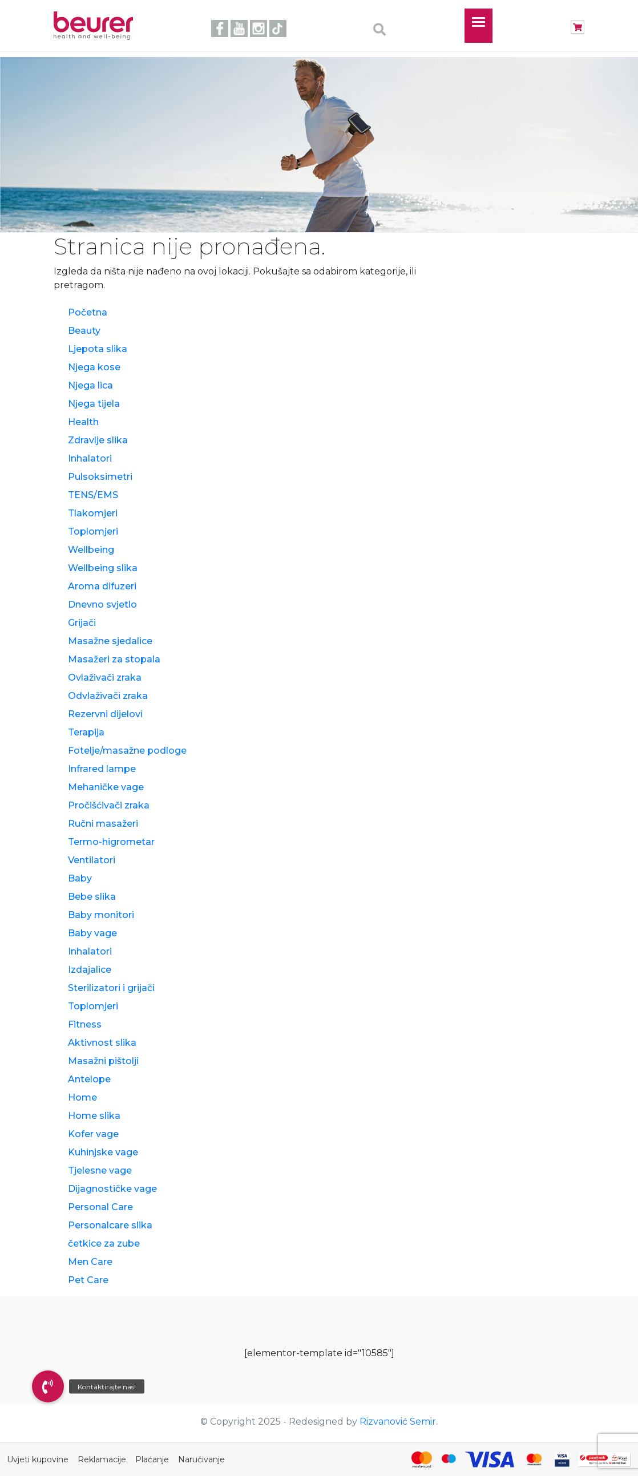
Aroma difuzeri (102, 586)
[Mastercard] (421, 1459)
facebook (219, 28)
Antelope (89, 1079)
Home (82, 1097)
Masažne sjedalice (110, 641)
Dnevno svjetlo (102, 604)
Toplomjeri (93, 531)
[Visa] (489, 1459)
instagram (258, 28)
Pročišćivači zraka (109, 805)
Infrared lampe (102, 768)
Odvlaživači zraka (108, 695)
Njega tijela (94, 403)
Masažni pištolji (103, 1061)
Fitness (85, 1024)
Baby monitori (101, 914)
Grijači (82, 622)
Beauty (84, 330)
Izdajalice (89, 969)
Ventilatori (91, 860)
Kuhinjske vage (103, 1152)
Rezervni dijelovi (105, 714)
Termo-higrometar (111, 841)
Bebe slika (92, 896)
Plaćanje (152, 1459)
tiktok (277, 28)
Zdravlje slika (98, 440)
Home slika (94, 1115)
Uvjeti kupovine (37, 1459)
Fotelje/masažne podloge (127, 750)
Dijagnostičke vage (112, 1188)
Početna (87, 312)
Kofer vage (93, 1134)
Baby (80, 878)
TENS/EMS (93, 495)
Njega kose (94, 367)
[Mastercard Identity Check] (534, 1459)
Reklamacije (102, 1459)
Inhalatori (90, 458)
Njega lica (90, 385)
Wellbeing (91, 549)
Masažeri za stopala (114, 659)
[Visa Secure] (562, 1459)
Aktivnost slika (102, 1042)
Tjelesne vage (100, 1170)
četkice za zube (104, 1243)
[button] (48, 1386)
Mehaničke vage (106, 787)
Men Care (90, 1261)
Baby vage (92, 933)
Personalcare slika (110, 1225)
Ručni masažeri (103, 823)
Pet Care (88, 1280)
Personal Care (100, 1207)
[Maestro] (448, 1459)
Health (83, 421)
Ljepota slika (97, 348)
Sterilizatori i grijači (111, 987)
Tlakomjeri (93, 513)
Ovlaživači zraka (105, 677)
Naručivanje (201, 1459)
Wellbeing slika (103, 568)
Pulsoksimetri (100, 476)
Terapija (86, 732)
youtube (239, 28)
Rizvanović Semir (398, 1421)
